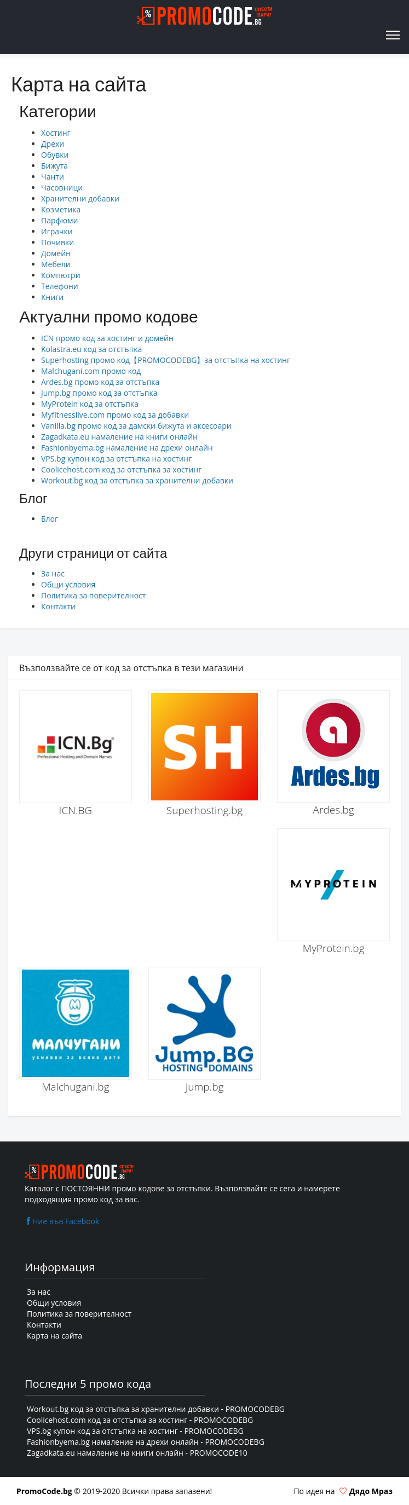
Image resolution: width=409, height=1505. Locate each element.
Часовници (62, 187)
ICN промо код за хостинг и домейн (107, 338)
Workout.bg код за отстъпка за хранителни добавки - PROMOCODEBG (156, 1409)
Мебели (56, 264)
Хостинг (56, 133)
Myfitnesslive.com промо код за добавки (115, 415)
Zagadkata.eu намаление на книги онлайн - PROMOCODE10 (137, 1453)
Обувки (54, 154)
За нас (53, 573)
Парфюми (59, 220)
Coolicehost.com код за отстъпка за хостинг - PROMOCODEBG (140, 1420)
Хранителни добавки (80, 198)
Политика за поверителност (93, 595)
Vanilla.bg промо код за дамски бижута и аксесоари (136, 425)
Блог (49, 519)
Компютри (60, 275)
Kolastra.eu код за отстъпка (91, 349)
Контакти (58, 606)
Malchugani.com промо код (91, 371)
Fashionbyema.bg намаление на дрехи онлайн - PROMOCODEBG (145, 1442)
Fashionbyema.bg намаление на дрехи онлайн (127, 447)
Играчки (57, 231)
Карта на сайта (54, 1335)
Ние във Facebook (62, 1221)
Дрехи (52, 144)
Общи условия (68, 584)
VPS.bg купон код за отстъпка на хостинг (116, 458)
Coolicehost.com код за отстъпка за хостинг (121, 469)
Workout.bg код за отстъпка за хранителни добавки (137, 480)
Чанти (52, 176)
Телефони (59, 286)
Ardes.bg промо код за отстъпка (100, 382)
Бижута (54, 165)
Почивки (57, 242)
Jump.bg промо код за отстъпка (99, 393)
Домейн (56, 253)
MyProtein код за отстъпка (90, 404)
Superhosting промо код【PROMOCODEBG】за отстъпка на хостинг (165, 360)
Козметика (60, 209)
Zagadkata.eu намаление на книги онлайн (119, 436)
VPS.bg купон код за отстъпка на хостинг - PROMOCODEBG (135, 1431)
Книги (52, 297)
